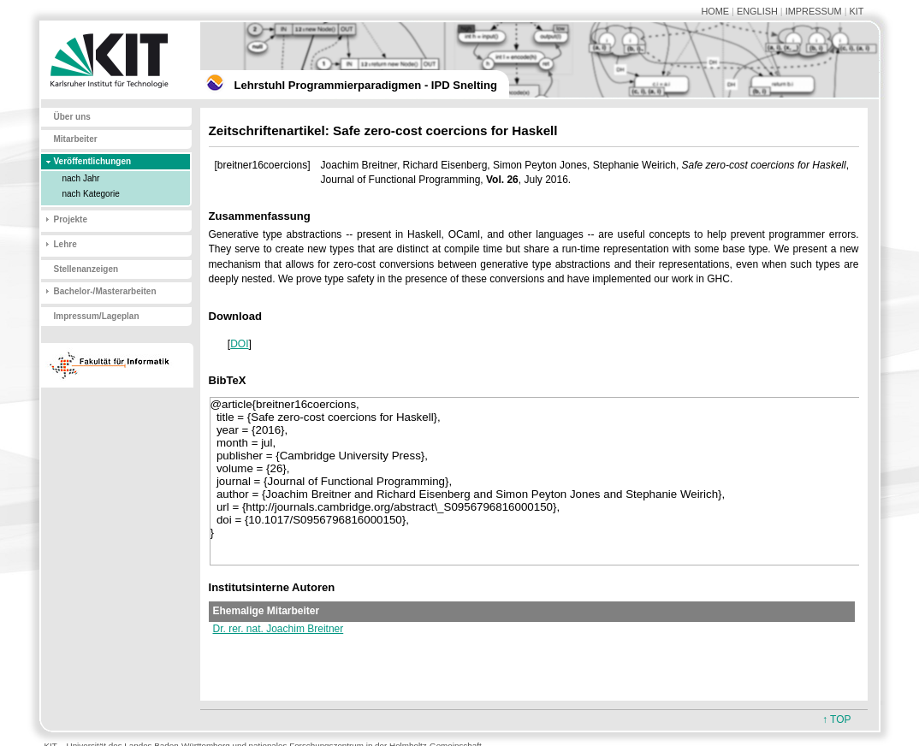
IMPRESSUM (814, 11)
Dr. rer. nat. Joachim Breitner (278, 629)
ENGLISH (757, 11)
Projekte (70, 219)
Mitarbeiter (76, 139)
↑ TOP (836, 719)
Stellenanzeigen (86, 269)
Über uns (72, 116)
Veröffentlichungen (93, 161)
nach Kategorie (91, 193)
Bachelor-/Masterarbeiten (105, 291)
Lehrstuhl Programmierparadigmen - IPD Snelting (365, 85)
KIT (857, 11)
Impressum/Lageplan (96, 316)
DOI (239, 344)
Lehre (65, 244)
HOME (715, 11)
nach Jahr (81, 178)
